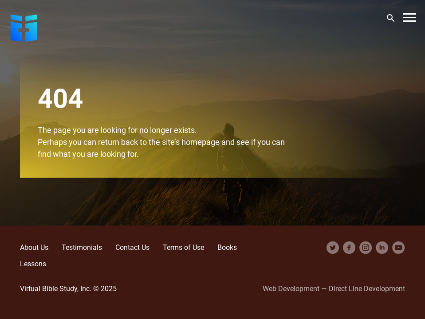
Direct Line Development (367, 288)
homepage (200, 141)
